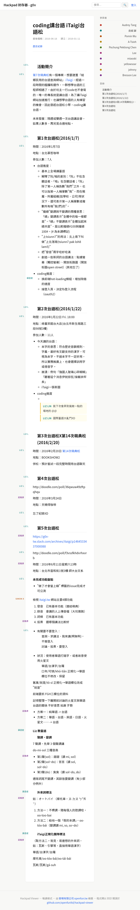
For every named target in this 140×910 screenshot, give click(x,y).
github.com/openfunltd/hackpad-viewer (70, 902)
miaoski (131, 58)
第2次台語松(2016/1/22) (115, 98)
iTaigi (69, 80)
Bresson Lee (129, 75)
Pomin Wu (130, 36)
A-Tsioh (132, 42)
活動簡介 (107, 89)
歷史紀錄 (37, 46)
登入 (133, 5)
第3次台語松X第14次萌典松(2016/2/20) (119, 102)
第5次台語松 (109, 110)
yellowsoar (130, 64)
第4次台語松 (109, 106)
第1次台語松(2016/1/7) (114, 93)
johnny (132, 69)
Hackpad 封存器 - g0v (20, 5)
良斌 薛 (132, 30)
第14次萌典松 (71, 451)
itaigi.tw (44, 599)
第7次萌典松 (41, 75)
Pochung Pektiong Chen (122, 47)
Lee (134, 53)
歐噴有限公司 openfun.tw (73, 898)
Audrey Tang (129, 25)
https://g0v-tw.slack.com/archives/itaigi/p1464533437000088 (60, 541)
